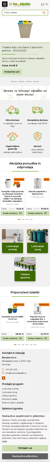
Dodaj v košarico (12, 213)
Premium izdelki (9, 399)
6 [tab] (35, 344)
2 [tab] (23, 219)
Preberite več (11, 72)
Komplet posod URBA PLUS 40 (12, 317)
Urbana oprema (9, 396)
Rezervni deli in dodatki (13, 402)
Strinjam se (25, 448)
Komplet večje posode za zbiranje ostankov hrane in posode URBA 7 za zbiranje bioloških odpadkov (12, 196)
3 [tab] (27, 219)
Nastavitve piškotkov (25, 456)
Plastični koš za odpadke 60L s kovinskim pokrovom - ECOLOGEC (37, 320)
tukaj (4, 441)
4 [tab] (31, 219)
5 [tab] (31, 344)
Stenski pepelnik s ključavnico (38, 192)
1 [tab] (19, 219)
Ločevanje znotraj (10, 389)
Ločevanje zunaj (9, 392)
